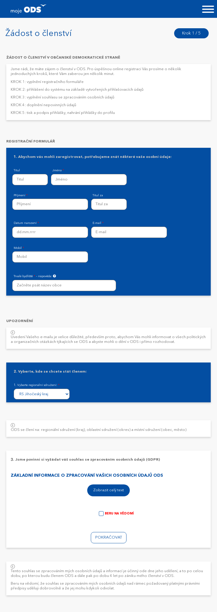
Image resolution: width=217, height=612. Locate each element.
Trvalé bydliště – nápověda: (35, 276)
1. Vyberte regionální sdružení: (37, 385)
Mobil (19, 248)
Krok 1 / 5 (191, 33)
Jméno (58, 170)
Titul (17, 170)
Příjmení (21, 195)
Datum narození (26, 223)
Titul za (98, 195)
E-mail (98, 223)
